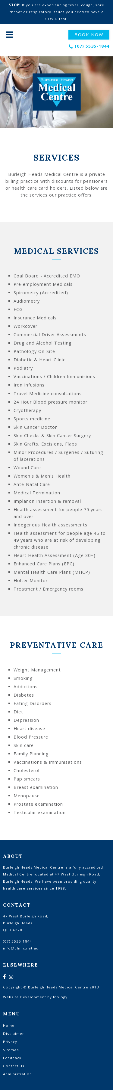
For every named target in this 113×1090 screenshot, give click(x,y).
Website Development (24, 997)
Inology (60, 997)
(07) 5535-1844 (92, 46)
